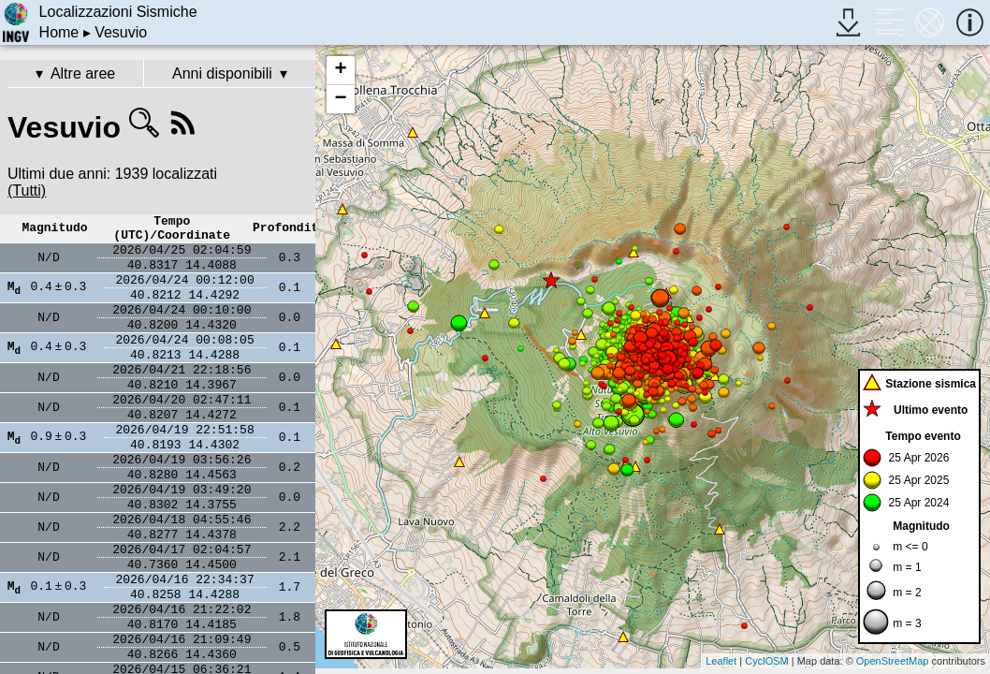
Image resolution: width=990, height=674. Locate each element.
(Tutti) (26, 190)
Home (59, 32)
